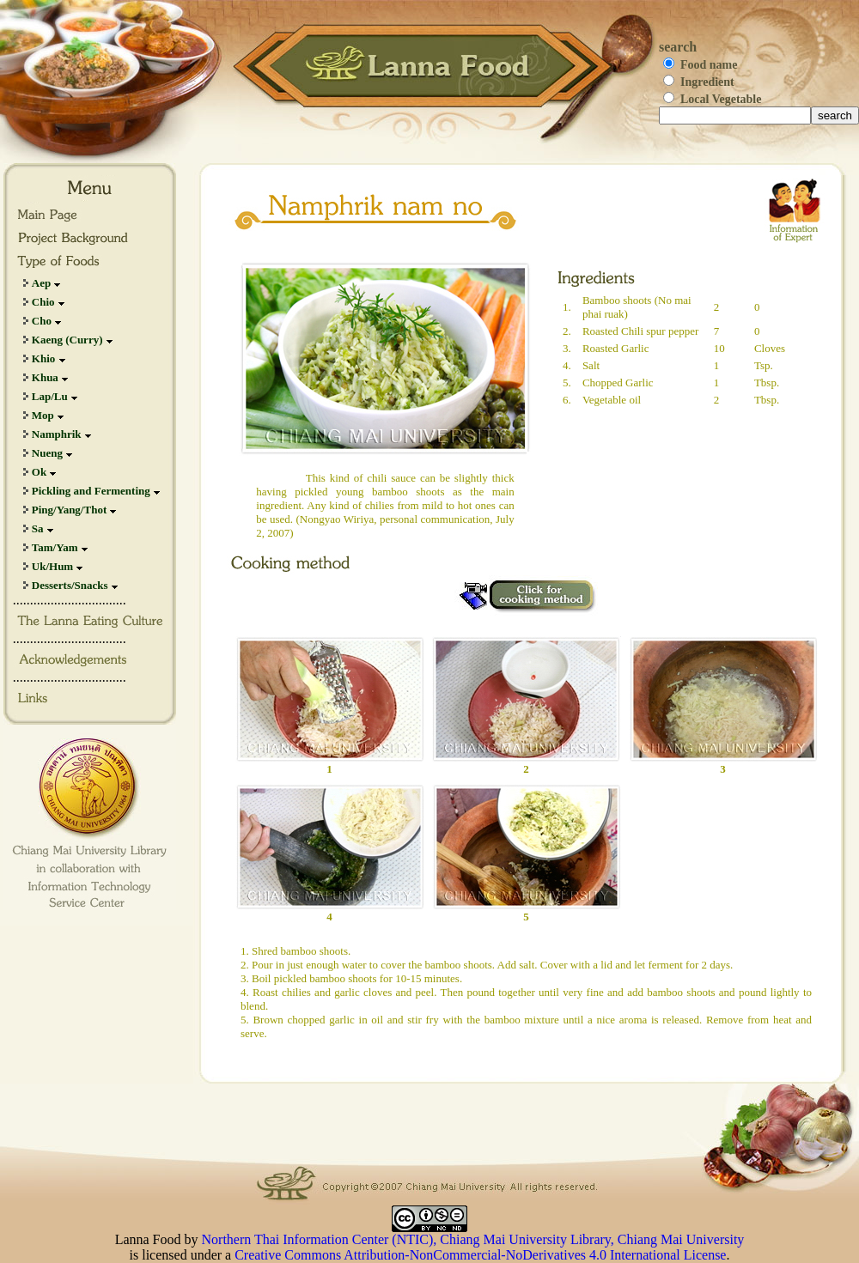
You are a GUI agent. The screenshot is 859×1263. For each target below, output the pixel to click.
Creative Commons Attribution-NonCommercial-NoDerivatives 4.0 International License (480, 1255)
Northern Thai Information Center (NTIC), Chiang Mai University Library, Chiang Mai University (473, 1239)
